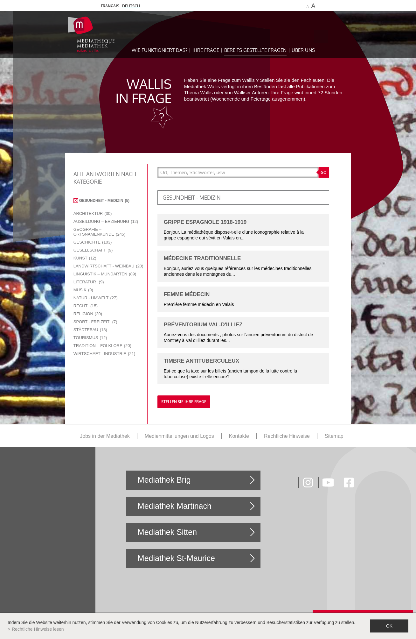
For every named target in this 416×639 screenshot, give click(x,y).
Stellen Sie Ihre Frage (183, 401)
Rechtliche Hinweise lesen (38, 629)
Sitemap (334, 436)
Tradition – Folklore (102, 345)
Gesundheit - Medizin (104, 200)
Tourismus (90, 337)
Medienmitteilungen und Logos (179, 436)
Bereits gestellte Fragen (255, 50)
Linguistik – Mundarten (104, 274)
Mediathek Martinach (174, 505)
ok (389, 625)
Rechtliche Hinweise (287, 436)
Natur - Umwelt (95, 297)
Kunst (84, 258)
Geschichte (92, 242)
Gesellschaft (93, 250)
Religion (87, 313)
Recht (85, 305)
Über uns (303, 50)
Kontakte (239, 436)
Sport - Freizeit (95, 321)
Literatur (88, 282)
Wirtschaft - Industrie (104, 353)
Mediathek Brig (164, 479)
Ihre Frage (205, 50)
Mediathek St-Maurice (176, 558)
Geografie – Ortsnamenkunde (99, 232)
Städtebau (90, 329)
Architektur (92, 213)
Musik (83, 290)
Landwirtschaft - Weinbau (108, 266)
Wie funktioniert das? (159, 50)
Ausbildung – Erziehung (105, 221)
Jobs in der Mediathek (105, 436)
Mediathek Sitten (167, 532)
